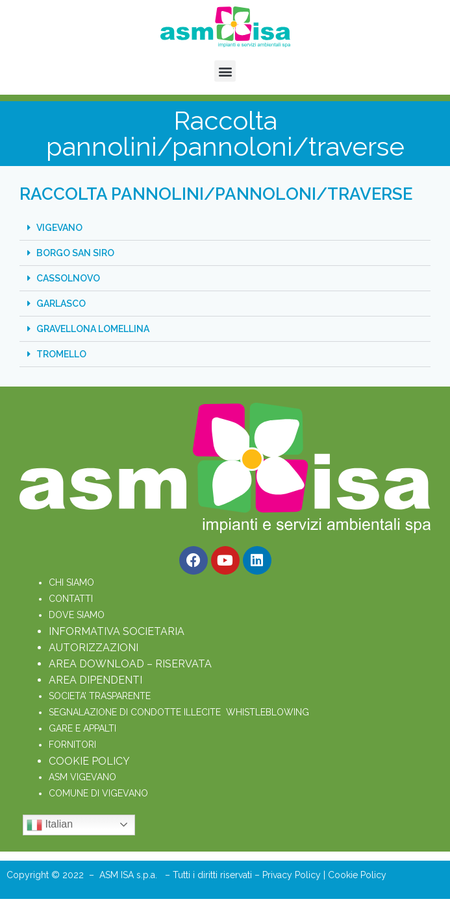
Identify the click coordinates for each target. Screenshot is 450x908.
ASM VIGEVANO (82, 777)
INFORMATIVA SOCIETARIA (116, 631)
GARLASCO (61, 303)
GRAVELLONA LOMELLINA (92, 329)
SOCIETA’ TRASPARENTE (100, 696)
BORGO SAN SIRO (75, 253)
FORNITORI (72, 744)
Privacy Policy (292, 875)
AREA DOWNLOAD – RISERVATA (130, 664)
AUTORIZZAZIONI (93, 647)
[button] (225, 71)
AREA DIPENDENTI (95, 680)
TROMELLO (61, 354)
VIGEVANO (59, 227)
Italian (50, 825)
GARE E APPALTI (82, 728)
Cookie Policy (357, 875)
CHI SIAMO (71, 582)
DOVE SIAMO (77, 615)
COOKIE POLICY (89, 761)
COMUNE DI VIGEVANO (98, 793)
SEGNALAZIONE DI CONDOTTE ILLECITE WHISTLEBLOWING (179, 712)
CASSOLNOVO (68, 278)
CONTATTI (71, 598)
